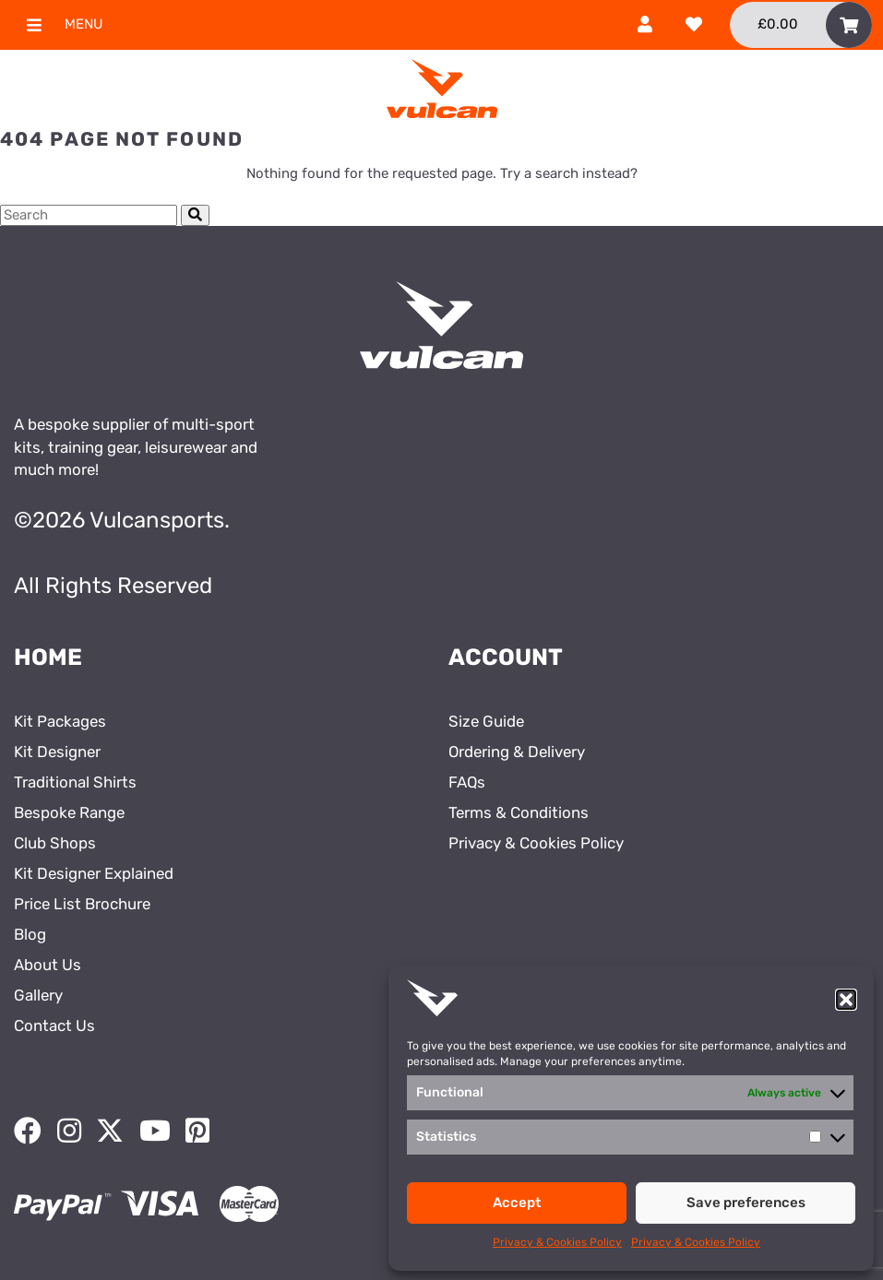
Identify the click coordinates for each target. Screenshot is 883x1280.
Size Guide (486, 721)
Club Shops (55, 843)
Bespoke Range (69, 812)
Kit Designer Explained (93, 873)
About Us (47, 964)
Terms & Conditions (518, 812)
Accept (517, 1202)
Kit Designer (57, 751)
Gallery (38, 995)
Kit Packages (60, 721)
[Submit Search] (195, 215)
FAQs (466, 782)
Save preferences (745, 1202)
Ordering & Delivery (516, 751)
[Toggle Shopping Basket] (801, 25)
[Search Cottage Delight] (88, 215)
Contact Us (54, 1025)
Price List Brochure (82, 904)
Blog (30, 934)
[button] (846, 999)
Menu (57, 25)
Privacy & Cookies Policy (557, 1242)
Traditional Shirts (75, 782)
